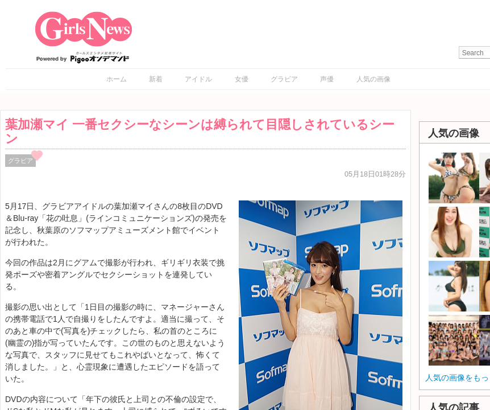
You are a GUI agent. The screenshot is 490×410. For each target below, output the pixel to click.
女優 (241, 79)
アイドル (198, 79)
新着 (156, 79)
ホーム (116, 79)
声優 (327, 79)
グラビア (284, 79)
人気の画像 (373, 79)
